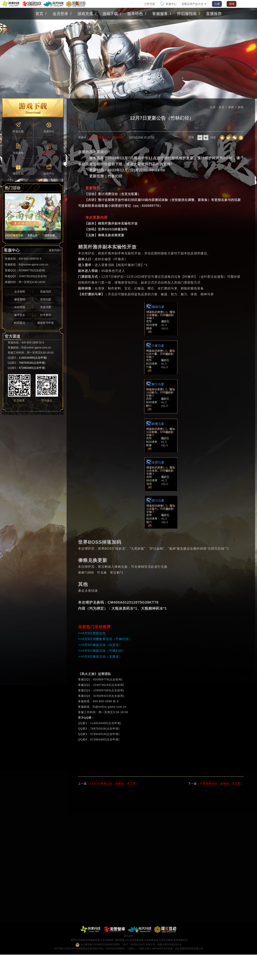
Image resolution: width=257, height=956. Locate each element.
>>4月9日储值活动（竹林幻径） (102, 650)
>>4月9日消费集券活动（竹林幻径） (105, 639)
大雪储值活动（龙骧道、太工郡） (222, 783)
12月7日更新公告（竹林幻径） (107, 137)
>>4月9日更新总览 (92, 633)
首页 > (223, 107)
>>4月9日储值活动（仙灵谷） (100, 644)
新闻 (241, 107)
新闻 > (233, 107)
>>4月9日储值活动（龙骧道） (100, 656)
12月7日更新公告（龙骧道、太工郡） (114, 783)
